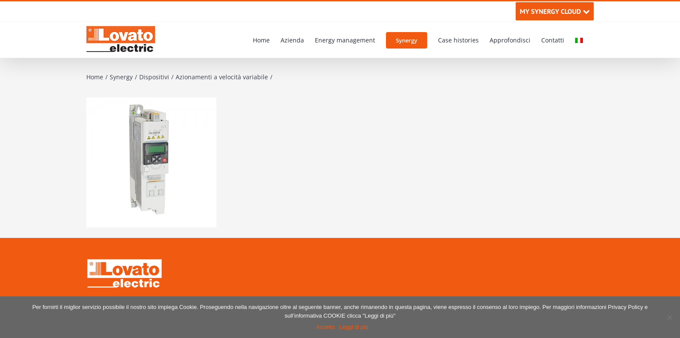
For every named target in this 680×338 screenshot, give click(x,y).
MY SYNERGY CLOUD (554, 11)
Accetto (325, 327)
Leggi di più (353, 327)
